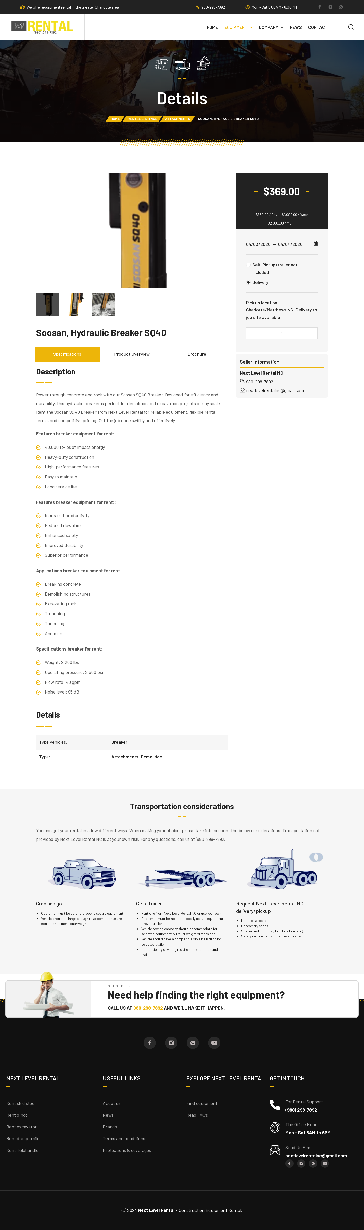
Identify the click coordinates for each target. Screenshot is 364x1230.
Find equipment (201, 1103)
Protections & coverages (127, 1150)
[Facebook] (319, 7)
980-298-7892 (213, 7)
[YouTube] (214, 1043)
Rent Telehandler (23, 1150)
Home (212, 27)
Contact (318, 27)
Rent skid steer (21, 1103)
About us (112, 1103)
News (108, 1115)
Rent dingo (17, 1115)
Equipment (236, 27)
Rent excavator (21, 1127)
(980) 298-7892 (210, 839)
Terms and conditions (124, 1138)
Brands (110, 1127)
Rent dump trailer (23, 1138)
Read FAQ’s (197, 1115)
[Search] (351, 27)
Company (268, 27)
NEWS (296, 27)
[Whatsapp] (341, 7)
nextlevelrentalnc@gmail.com (272, 390)
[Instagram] (330, 7)
